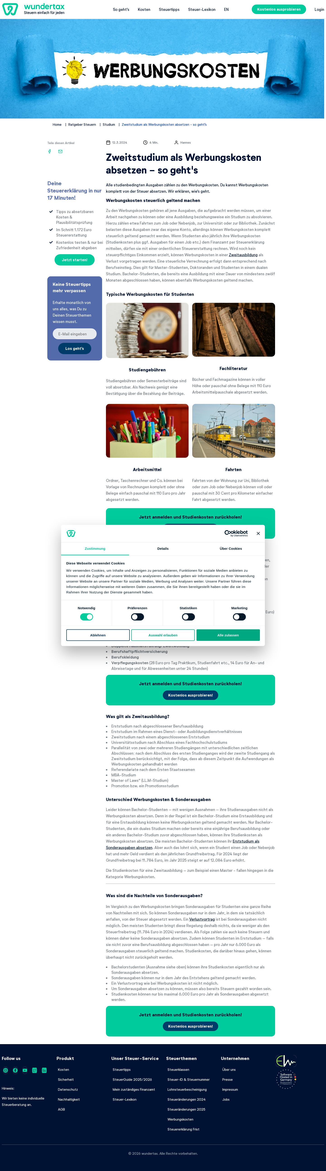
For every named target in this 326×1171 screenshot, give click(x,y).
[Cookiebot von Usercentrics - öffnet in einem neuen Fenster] (228, 533)
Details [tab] (163, 548)
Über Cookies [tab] (231, 548)
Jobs (226, 1099)
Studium (109, 124)
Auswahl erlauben (163, 635)
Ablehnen (97, 635)
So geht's (121, 9)
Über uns (229, 1069)
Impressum (230, 1089)
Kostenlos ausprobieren (279, 9)
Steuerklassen (178, 1069)
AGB (61, 1109)
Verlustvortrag (202, 919)
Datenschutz (68, 1089)
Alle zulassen (228, 635)
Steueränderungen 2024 (187, 1099)
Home (57, 124)
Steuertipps (169, 9)
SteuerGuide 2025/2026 (132, 1079)
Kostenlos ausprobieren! (190, 695)
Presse (227, 1079)
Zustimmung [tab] (95, 548)
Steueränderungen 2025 (186, 1109)
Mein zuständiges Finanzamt (134, 1089)
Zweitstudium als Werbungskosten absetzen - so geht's (164, 124)
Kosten (144, 9)
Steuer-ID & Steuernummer (189, 1079)
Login (319, 9)
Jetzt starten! (74, 259)
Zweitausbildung (243, 254)
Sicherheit (66, 1079)
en (226, 9)
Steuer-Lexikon (202, 9)
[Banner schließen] (258, 533)
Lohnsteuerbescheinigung (187, 1089)
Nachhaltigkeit (69, 1099)
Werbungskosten (180, 1119)
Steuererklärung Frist (183, 1129)
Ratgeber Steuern (82, 124)
